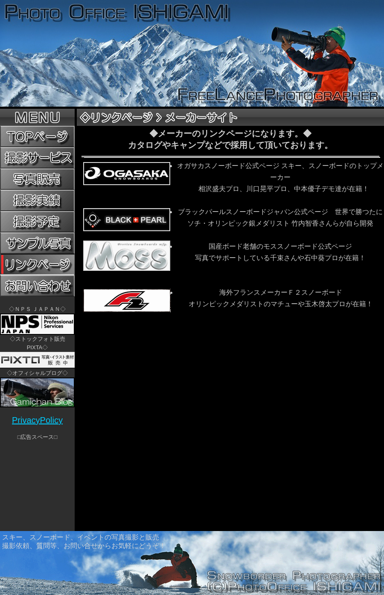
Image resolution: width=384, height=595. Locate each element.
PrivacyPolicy (37, 420)
